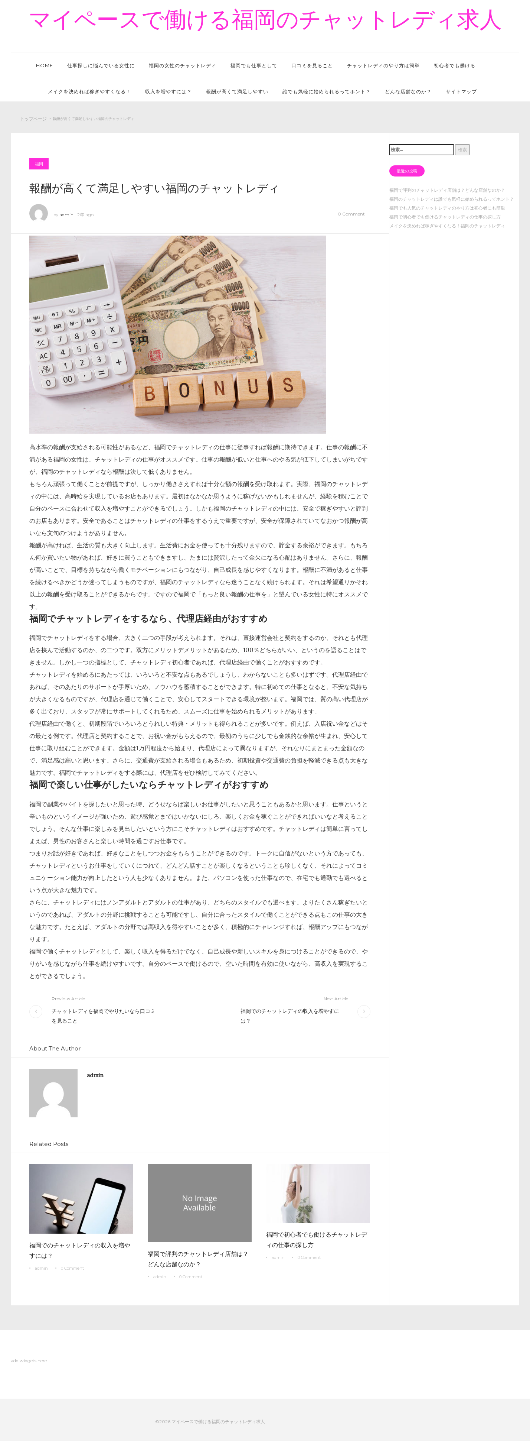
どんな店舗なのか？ (408, 91)
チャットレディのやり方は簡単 (383, 65)
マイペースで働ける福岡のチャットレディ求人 (265, 19)
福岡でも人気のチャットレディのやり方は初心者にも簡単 (447, 208)
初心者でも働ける (454, 65)
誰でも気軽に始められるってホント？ (326, 91)
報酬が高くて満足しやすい (237, 91)
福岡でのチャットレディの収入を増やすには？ (290, 1016)
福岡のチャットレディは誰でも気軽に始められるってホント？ (451, 199)
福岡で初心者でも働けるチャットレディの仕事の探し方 (316, 1240)
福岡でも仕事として (253, 65)
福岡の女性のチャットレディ (182, 65)
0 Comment (351, 214)
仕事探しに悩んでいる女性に (101, 65)
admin (66, 214)
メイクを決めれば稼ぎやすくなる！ (89, 91)
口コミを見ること (312, 65)
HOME (44, 65)
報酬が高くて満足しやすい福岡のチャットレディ (154, 188)
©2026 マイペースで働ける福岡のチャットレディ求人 (210, 1421)
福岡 (39, 163)
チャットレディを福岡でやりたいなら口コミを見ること (104, 1016)
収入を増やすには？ (168, 91)
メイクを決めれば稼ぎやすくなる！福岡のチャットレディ (447, 226)
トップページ (33, 119)
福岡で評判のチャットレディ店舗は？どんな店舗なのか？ (198, 1259)
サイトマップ (461, 91)
